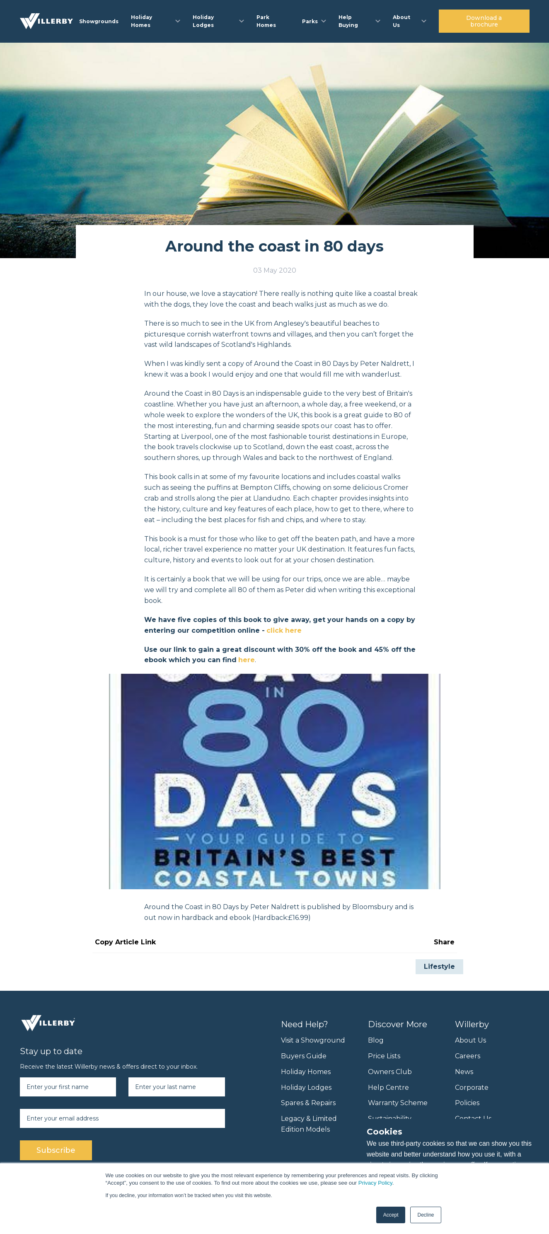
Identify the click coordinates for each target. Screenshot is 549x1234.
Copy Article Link (125, 942)
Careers (467, 1056)
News (464, 1072)
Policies (467, 1103)
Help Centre (388, 1087)
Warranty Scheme (398, 1103)
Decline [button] (425, 1215)
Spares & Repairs (308, 1103)
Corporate (472, 1087)
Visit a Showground (313, 1040)
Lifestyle (439, 966)
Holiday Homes (306, 1072)
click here (284, 630)
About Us (470, 1040)
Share (444, 942)
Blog (376, 1040)
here (246, 660)
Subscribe (55, 1150)
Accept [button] (391, 1215)
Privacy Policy (375, 1183)
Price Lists (384, 1056)
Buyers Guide (303, 1056)
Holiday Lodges (306, 1087)
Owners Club (390, 1072)
